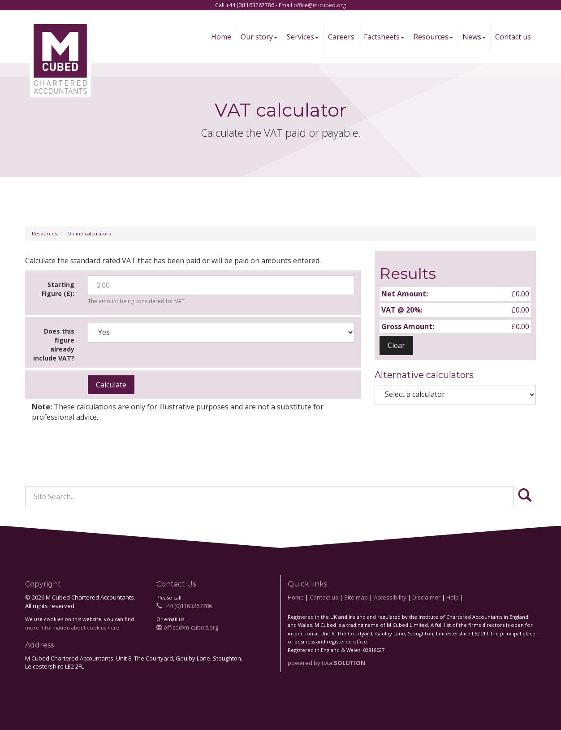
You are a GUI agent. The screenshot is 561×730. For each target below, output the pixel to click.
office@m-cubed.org (319, 5)
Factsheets (384, 37)
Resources (433, 37)
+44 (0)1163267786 (184, 606)
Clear (396, 345)
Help (452, 597)
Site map (356, 597)
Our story (259, 37)
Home (221, 37)
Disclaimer (426, 597)
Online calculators (89, 233)
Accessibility (390, 597)
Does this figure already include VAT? (53, 344)
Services (303, 37)
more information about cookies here (72, 627)
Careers (341, 37)
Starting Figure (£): (58, 289)
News (474, 37)
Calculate (111, 385)
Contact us (513, 37)
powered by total (326, 663)
